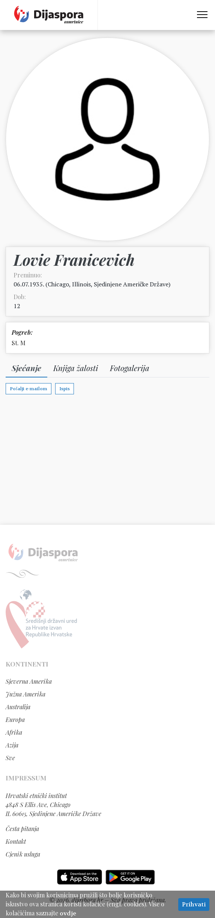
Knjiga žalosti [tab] (75, 367)
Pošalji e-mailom (28, 389)
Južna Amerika (25, 694)
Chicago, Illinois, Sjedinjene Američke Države (108, 284)
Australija (18, 707)
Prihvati (194, 904)
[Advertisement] (107, 464)
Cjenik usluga (23, 854)
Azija (12, 745)
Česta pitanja (22, 829)
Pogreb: (22, 332)
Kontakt (16, 841)
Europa (15, 719)
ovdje (68, 913)
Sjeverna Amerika (29, 681)
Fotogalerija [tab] (129, 367)
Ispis (64, 389)
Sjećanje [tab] (26, 367)
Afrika (14, 732)
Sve (10, 758)
